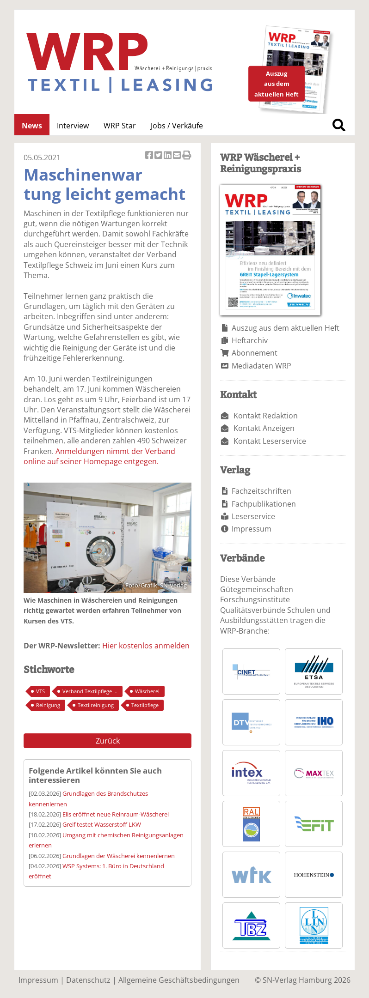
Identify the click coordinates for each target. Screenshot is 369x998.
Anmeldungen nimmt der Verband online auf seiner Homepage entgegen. (99, 456)
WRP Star (120, 126)
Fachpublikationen (264, 504)
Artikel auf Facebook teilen (149, 156)
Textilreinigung (96, 705)
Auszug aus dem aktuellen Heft (285, 328)
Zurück (108, 741)
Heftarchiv (250, 340)
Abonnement (254, 353)
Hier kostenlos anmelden (146, 646)
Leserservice (253, 516)
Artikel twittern (159, 156)
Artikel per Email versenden (177, 156)
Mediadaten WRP (261, 366)
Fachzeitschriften (261, 491)
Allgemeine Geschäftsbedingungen (179, 980)
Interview (73, 126)
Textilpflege (145, 705)
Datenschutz (88, 980)
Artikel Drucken (186, 156)
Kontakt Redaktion (266, 416)
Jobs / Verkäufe (177, 126)
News (32, 126)
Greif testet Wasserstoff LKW (101, 824)
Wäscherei (147, 691)
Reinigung (48, 705)
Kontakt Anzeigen (264, 428)
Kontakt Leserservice (270, 441)
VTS (40, 691)
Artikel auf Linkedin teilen (168, 156)
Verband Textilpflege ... (89, 691)
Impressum (251, 529)
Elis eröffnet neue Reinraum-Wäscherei (115, 814)
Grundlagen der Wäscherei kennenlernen (118, 856)
